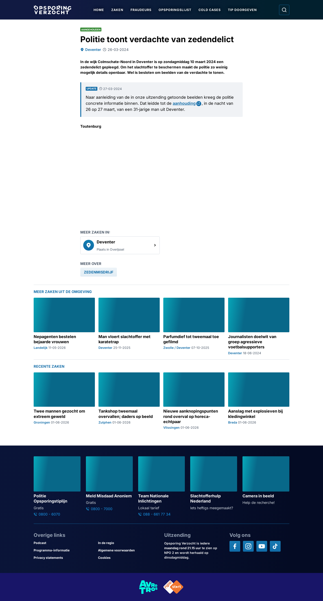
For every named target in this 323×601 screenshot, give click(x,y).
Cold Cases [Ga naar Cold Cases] (210, 10)
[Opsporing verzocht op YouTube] (261, 546)
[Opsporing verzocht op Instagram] (248, 546)
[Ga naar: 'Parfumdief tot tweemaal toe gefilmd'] (194, 326)
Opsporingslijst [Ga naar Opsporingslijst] (175, 10)
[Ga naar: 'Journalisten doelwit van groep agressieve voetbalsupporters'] (258, 326)
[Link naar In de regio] (128, 543)
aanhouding (184, 103)
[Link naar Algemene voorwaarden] (128, 550)
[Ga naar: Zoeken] (284, 10)
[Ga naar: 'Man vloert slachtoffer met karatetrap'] (129, 326)
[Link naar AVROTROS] (148, 587)
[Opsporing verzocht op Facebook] (234, 546)
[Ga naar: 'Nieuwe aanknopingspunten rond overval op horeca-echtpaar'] (194, 401)
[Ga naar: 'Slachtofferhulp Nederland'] (213, 483)
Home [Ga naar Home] (99, 10)
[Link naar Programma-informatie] (64, 550)
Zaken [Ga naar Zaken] (117, 10)
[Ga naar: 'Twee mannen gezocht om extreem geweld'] (64, 401)
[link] (120, 245)
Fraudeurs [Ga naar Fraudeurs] (141, 10)
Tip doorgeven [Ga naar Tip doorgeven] (242, 10)
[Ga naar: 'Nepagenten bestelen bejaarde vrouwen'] (64, 326)
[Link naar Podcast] (64, 543)
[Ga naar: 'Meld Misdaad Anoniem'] (109, 483)
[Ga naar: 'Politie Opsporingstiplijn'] (57, 486)
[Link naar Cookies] (128, 557)
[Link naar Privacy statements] (64, 557)
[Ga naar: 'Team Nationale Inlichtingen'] (161, 486)
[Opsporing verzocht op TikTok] (275, 546)
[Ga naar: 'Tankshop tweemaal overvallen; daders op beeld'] (129, 401)
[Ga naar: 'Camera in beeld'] (265, 480)
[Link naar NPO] (173, 587)
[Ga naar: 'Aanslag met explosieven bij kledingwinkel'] (258, 401)
